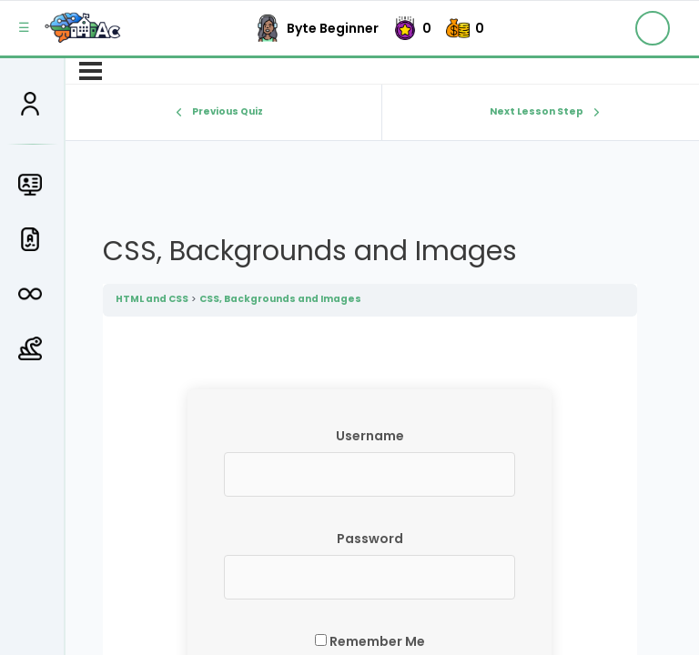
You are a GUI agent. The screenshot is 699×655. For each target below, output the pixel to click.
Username (370, 436)
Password (370, 538)
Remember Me (370, 641)
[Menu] (91, 71)
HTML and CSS (152, 299)
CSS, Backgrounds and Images (280, 299)
